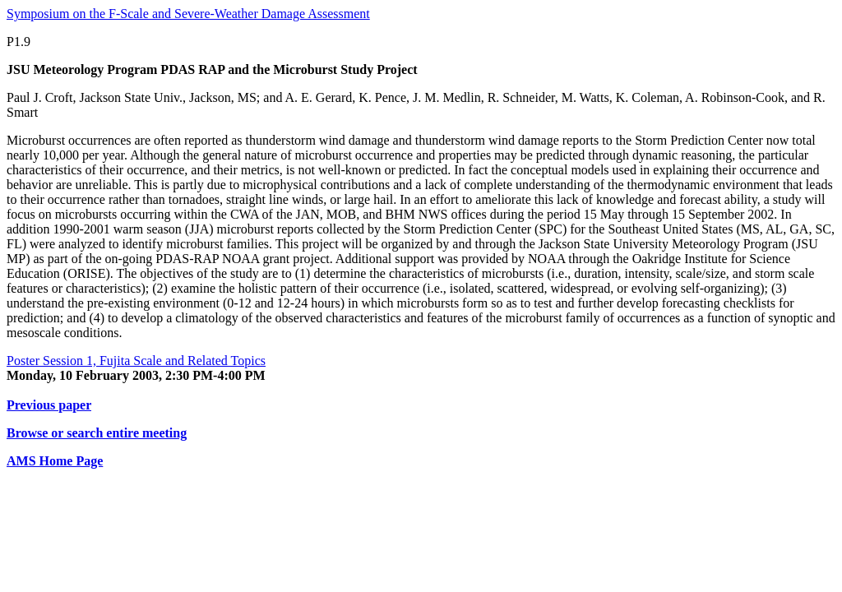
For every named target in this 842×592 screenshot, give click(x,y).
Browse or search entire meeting (97, 433)
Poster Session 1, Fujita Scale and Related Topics (136, 361)
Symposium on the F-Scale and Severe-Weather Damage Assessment (188, 14)
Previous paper (49, 405)
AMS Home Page (55, 461)
